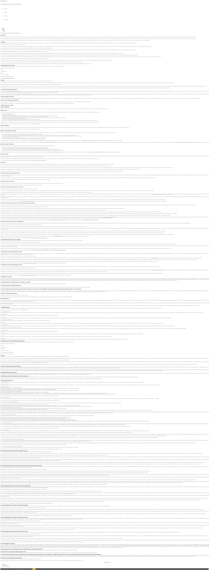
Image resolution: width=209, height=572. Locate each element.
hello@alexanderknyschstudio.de (8, 76)
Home (3, 28)
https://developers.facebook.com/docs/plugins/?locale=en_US (162, 194)
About (3, 30)
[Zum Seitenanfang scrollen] (0, 568)
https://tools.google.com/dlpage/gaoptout (110, 217)
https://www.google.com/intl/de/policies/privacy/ (40, 219)
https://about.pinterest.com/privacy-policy (30, 263)
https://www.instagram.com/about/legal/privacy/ (58, 250)
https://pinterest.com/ (154, 257)
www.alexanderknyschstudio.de (9, 78)
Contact (105, 562)
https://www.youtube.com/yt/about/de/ (158, 269)
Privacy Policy (5, 565)
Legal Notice (4, 564)
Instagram (109, 562)
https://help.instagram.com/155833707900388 (40, 250)
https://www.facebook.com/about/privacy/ (27, 201)
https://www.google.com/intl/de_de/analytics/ (90, 219)
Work (3, 29)
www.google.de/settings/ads (57, 236)
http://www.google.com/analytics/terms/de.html (57, 219)
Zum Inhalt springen (3, 0)
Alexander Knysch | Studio (11, 4)
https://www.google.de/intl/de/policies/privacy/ (39, 237)
